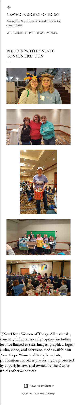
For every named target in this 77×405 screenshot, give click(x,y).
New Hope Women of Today (32, 14)
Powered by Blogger (38, 385)
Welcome (14, 33)
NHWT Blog (34, 33)
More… (52, 33)
